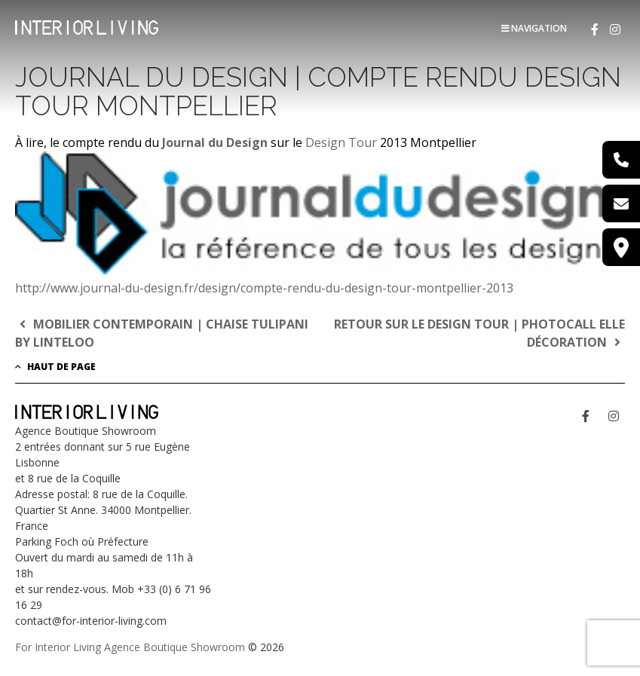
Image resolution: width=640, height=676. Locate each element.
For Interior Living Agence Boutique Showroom (130, 647)
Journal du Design (215, 142)
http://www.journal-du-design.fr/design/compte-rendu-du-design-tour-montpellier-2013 (264, 288)
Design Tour (341, 142)
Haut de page (55, 366)
